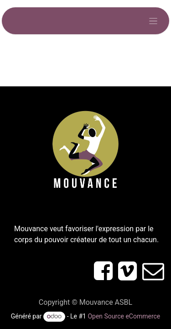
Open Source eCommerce (124, 316)
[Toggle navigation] (153, 21)
